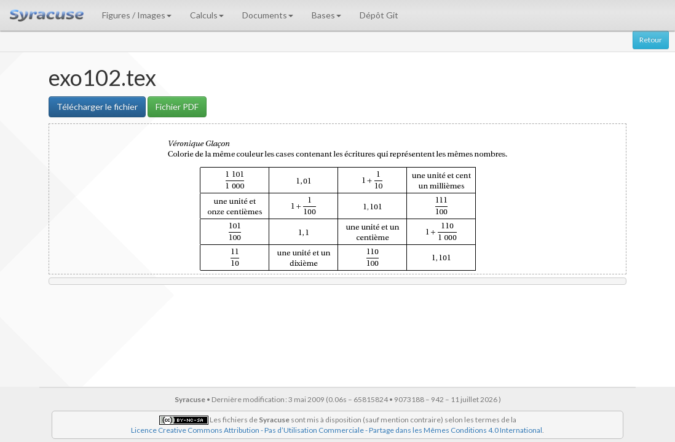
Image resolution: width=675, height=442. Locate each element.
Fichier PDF (177, 106)
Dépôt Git (379, 15)
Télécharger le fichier (97, 106)
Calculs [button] (207, 15)
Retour (650, 39)
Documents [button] (267, 15)
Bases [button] (326, 15)
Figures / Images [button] (137, 15)
